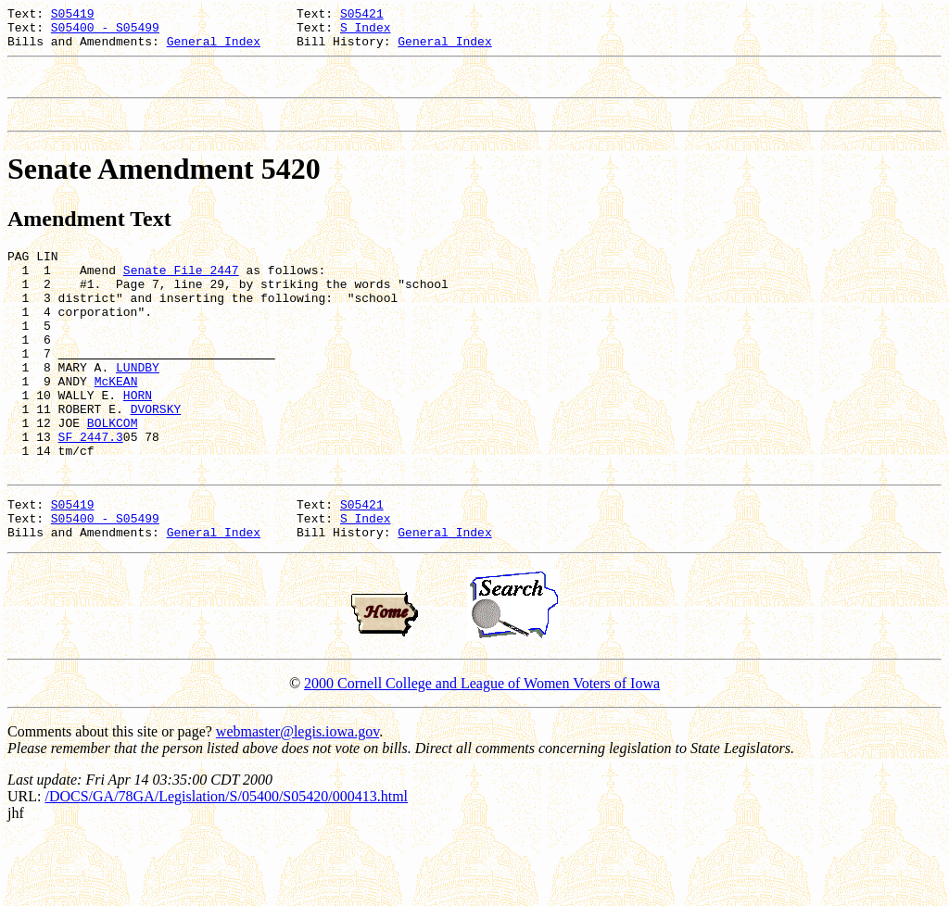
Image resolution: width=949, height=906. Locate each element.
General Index (213, 49)
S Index (365, 32)
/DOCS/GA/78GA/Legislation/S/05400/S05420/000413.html (226, 866)
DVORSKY (156, 458)
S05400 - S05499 (105, 32)
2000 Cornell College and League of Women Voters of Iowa (482, 753)
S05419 (73, 15)
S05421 (362, 15)
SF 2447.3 (90, 492)
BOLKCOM (112, 475)
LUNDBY (137, 408)
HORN (137, 442)
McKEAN (116, 425)
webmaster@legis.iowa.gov (297, 801)
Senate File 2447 (181, 291)
